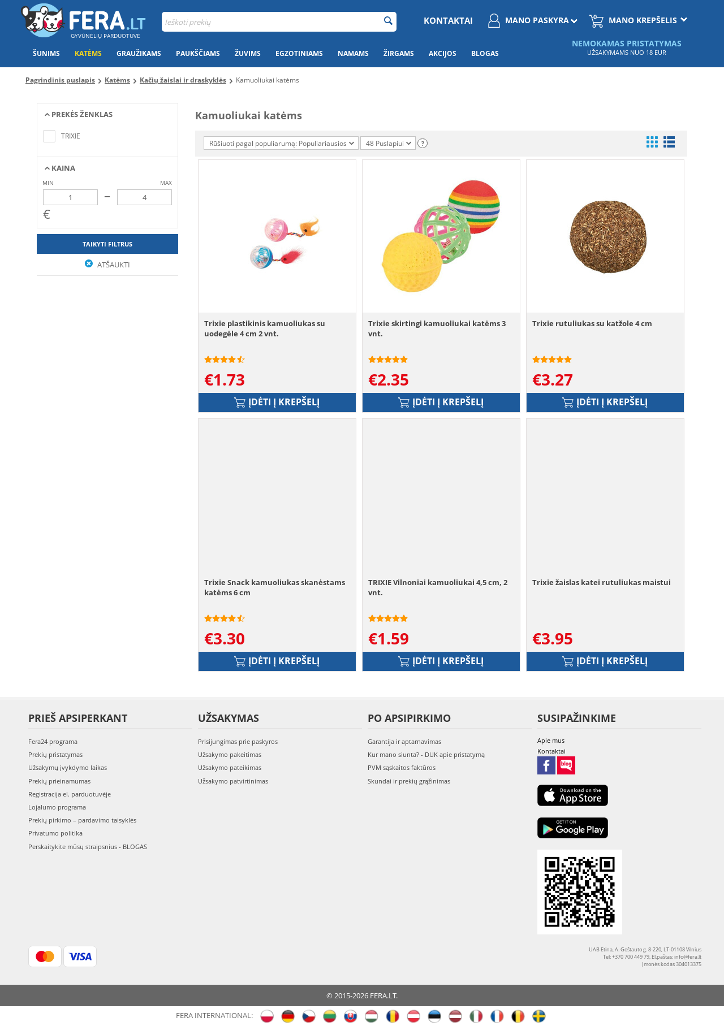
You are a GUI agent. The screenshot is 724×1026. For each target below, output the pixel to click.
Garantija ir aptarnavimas (404, 741)
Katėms (88, 53)
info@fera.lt (687, 956)
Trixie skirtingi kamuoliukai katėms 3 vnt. (437, 328)
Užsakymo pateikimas (229, 767)
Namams (353, 53)
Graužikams (139, 53)
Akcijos (442, 53)
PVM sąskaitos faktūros (402, 767)
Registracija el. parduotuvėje (69, 794)
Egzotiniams (299, 53)
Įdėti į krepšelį (277, 402)
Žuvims (248, 53)
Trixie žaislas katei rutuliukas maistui (601, 582)
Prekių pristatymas (55, 754)
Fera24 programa (52, 741)
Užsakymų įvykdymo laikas (67, 767)
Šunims (46, 53)
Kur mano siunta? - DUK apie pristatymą (426, 754)
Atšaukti (107, 264)
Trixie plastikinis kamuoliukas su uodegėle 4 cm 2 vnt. (264, 328)
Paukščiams (198, 53)
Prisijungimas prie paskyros (238, 741)
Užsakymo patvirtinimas (233, 781)
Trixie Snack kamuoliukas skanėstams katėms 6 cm (274, 587)
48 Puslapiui (388, 143)
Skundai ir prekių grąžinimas (409, 781)
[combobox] (279, 22)
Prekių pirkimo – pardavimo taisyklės (82, 820)
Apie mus (550, 740)
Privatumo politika (55, 833)
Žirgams (398, 53)
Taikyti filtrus (107, 244)
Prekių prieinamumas (59, 781)
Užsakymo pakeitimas (229, 754)
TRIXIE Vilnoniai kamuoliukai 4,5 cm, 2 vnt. (437, 587)
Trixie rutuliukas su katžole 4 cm (592, 323)
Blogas (485, 53)
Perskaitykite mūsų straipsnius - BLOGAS (87, 846)
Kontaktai (448, 20)
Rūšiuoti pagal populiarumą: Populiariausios (281, 143)
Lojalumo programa (57, 807)
